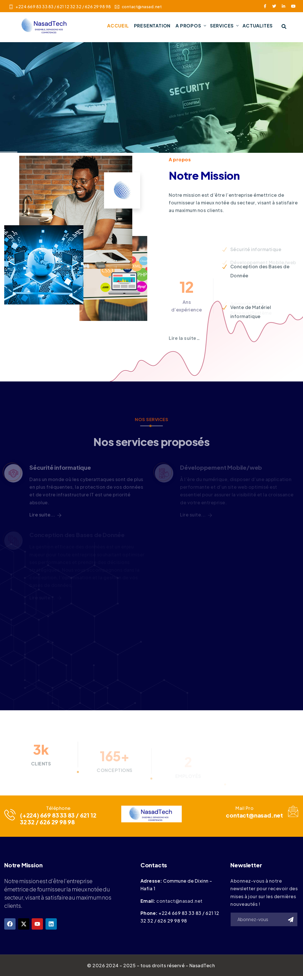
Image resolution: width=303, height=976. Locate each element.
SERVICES (222, 26)
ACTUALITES (258, 26)
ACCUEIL (118, 26)
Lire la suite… (184, 338)
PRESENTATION (152, 26)
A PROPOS (188, 26)
